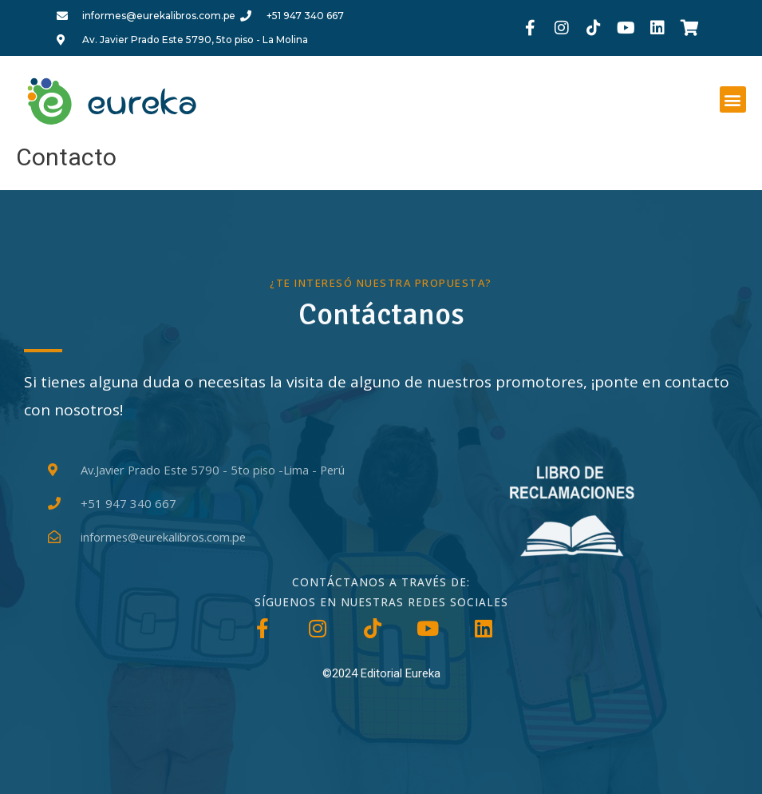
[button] (733, 99)
